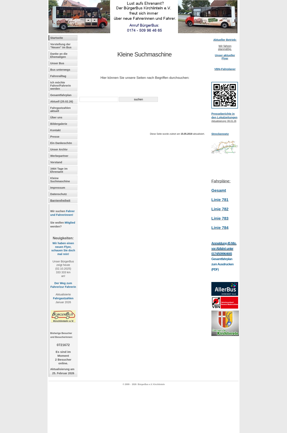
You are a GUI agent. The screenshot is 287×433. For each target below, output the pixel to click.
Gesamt (218, 190)
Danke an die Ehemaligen (58, 55)
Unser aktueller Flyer (225, 57)
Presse (54, 136)
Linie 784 (219, 227)
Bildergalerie (58, 123)
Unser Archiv (58, 149)
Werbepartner (59, 155)
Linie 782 (219, 209)
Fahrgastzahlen (63, 298)
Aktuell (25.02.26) (61, 101)
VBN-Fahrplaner (225, 69)
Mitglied (70, 222)
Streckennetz (220, 133)
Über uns (56, 117)
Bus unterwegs (60, 69)
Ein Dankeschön (61, 143)
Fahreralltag (58, 76)
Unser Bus (57, 63)
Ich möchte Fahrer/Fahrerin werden (60, 85)
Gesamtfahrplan (61, 95)
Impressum (57, 187)
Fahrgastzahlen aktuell (60, 109)
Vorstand (56, 162)
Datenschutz (58, 194)
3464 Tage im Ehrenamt (58, 170)
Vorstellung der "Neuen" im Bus (61, 46)
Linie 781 (219, 199)
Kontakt (55, 130)
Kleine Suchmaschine (60, 180)
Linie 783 (219, 218)
